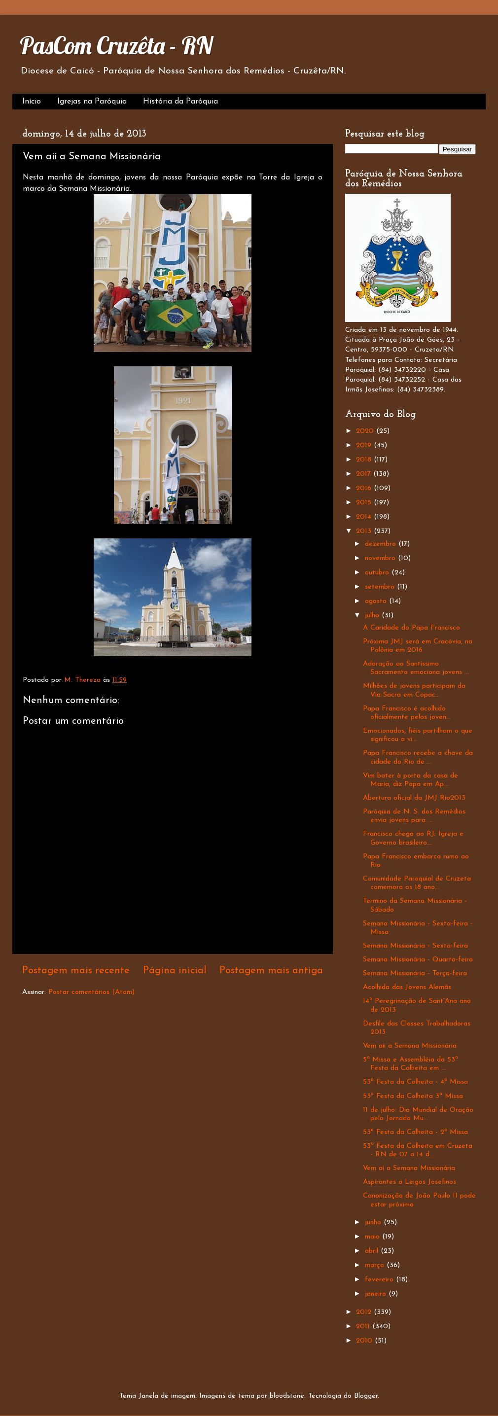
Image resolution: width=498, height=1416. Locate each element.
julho (373, 615)
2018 (365, 459)
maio (373, 1236)
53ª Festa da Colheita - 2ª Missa (415, 1132)
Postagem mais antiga (271, 971)
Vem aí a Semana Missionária (409, 1168)
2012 (365, 1312)
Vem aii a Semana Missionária (410, 1046)
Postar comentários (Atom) (91, 992)
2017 (364, 474)
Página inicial (175, 971)
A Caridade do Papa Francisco (411, 628)
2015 (365, 502)
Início (31, 102)
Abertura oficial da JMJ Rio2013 (414, 798)
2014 (365, 517)
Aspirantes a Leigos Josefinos (409, 1182)
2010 (365, 1341)
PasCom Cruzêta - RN (116, 45)
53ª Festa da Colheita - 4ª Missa (415, 1082)
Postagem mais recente (76, 971)
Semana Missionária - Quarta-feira (418, 959)
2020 (366, 431)
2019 (365, 445)
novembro (381, 558)
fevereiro (380, 1279)
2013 (365, 531)
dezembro (381, 544)
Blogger (366, 1396)
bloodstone (287, 1396)
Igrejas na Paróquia (92, 102)
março (376, 1265)
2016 (365, 488)
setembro (381, 587)
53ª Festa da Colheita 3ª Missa (413, 1096)
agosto (377, 601)
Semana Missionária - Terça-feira (415, 973)
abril (373, 1251)
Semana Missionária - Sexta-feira (415, 946)
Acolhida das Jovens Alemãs (407, 987)
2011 (364, 1326)
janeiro (377, 1294)
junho (374, 1222)
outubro (378, 572)
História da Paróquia (180, 102)
